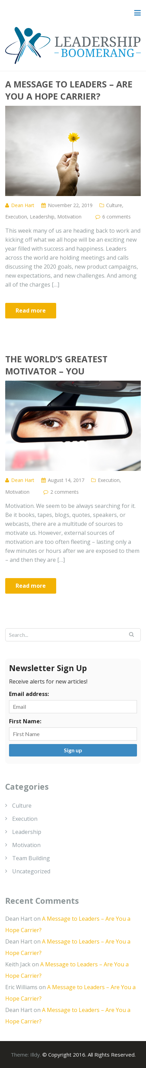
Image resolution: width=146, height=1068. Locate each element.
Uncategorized (31, 871)
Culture (114, 205)
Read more (31, 310)
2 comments (64, 492)
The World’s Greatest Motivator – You (56, 365)
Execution (16, 216)
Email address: (29, 694)
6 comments (116, 216)
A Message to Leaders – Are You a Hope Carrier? (68, 90)
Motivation (69, 216)
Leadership (42, 216)
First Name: (25, 721)
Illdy (35, 1054)
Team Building (31, 858)
